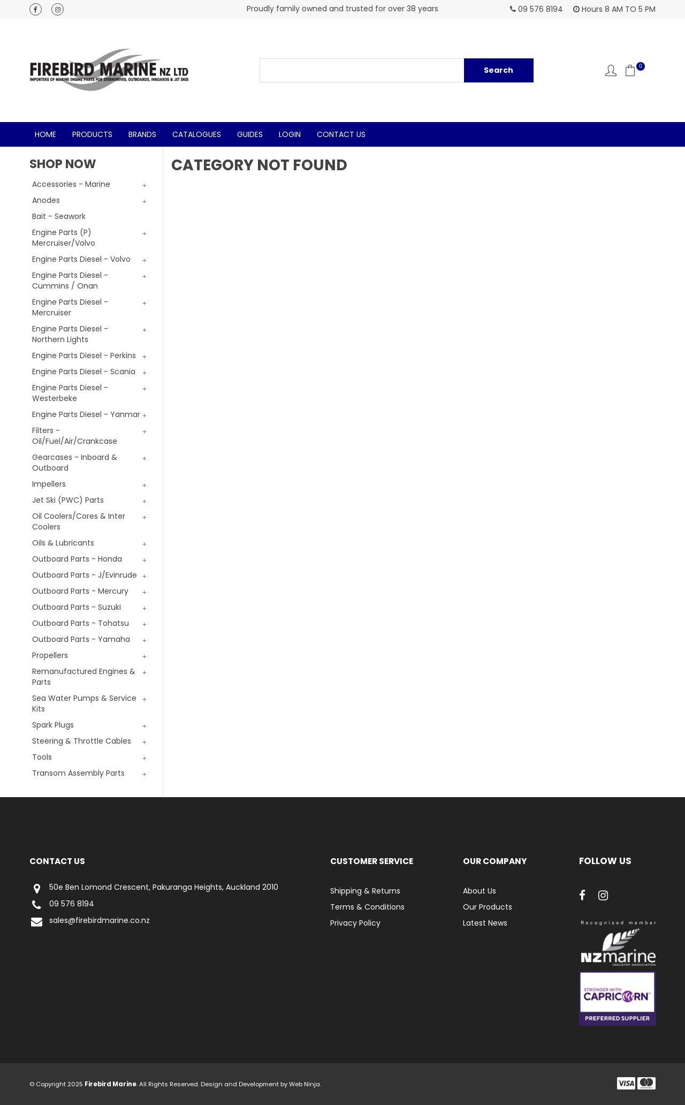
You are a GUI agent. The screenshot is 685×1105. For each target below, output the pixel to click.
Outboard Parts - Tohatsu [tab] (80, 623)
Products (92, 134)
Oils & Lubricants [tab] (63, 543)
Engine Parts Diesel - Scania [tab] (83, 371)
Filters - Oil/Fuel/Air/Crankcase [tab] (74, 435)
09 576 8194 (61, 905)
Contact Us (341, 134)
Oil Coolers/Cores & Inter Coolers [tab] (78, 521)
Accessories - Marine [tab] (71, 184)
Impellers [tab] (49, 484)
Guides (250, 134)
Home (45, 134)
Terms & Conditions (367, 907)
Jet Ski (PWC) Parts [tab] (68, 500)
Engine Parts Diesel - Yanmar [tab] (86, 414)
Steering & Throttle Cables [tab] (81, 741)
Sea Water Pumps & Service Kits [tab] (84, 703)
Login (290, 134)
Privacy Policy (355, 923)
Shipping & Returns (365, 890)
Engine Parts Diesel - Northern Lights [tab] (70, 334)
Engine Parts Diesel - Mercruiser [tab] (70, 307)
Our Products (487, 907)
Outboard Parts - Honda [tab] (77, 559)
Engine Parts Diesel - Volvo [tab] (81, 259)
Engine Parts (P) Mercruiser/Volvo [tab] (63, 237)
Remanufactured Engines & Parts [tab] (83, 676)
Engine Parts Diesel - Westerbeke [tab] (70, 393)
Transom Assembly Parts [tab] (78, 773)
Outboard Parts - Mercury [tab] (80, 591)
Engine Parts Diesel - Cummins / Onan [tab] (70, 280)
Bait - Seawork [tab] (59, 216)
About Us (479, 890)
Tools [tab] (42, 757)
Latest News (485, 923)
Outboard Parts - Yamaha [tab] (81, 639)
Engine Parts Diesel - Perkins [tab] (84, 355)
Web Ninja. (305, 1084)
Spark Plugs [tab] (53, 725)
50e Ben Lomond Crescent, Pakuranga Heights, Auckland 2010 (153, 888)
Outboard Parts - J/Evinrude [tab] (84, 575)
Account (610, 70)
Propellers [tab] (50, 655)
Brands (142, 134)
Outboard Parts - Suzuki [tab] (76, 607)
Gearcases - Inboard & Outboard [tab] (74, 462)
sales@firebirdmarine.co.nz (89, 921)
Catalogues (196, 134)
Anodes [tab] (46, 200)
